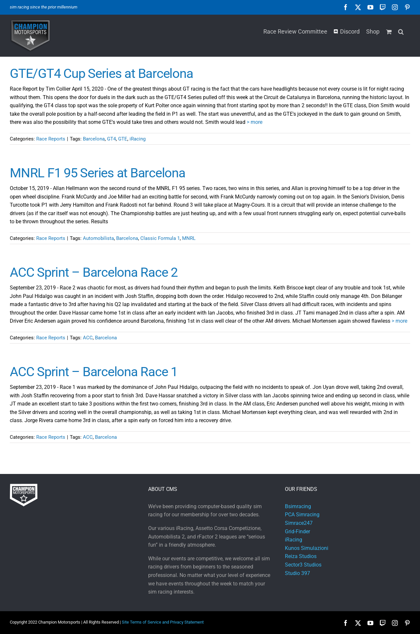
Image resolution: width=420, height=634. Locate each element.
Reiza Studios (301, 556)
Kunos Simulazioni (306, 548)
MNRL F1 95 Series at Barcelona (97, 173)
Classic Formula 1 (160, 238)
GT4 (111, 139)
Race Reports (50, 139)
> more (254, 122)
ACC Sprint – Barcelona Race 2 (94, 272)
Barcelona (94, 139)
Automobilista (98, 238)
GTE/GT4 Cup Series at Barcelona (101, 73)
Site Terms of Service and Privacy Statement (163, 622)
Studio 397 (297, 573)
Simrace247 (299, 523)
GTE (122, 139)
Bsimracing (298, 506)
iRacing (138, 139)
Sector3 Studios (303, 565)
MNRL (188, 238)
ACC (88, 338)
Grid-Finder (297, 531)
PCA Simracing (302, 514)
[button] (401, 31)
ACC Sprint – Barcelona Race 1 (94, 371)
